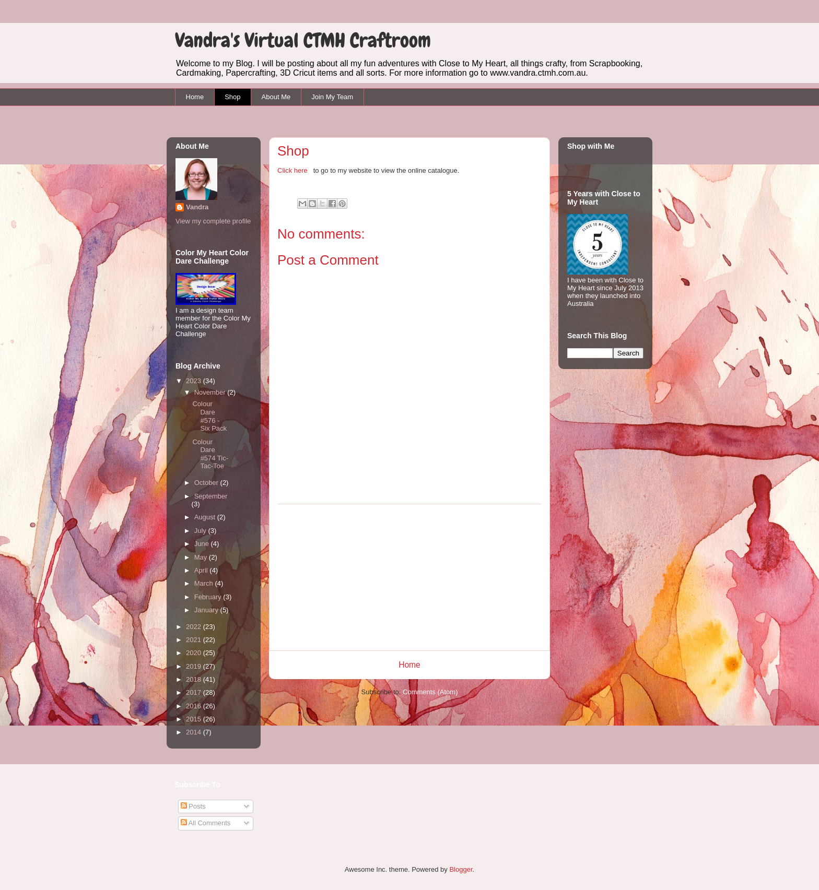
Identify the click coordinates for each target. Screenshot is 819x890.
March (204, 583)
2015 (194, 719)
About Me (276, 97)
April (202, 570)
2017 (194, 692)
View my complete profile (213, 221)
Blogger (460, 869)
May (201, 557)
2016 (194, 706)
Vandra (197, 207)
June (202, 544)
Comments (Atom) (430, 692)
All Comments (206, 823)
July (201, 531)
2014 (194, 732)
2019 (194, 666)
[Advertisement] (409, 577)
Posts (193, 806)
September (211, 496)
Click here (293, 170)
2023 (194, 381)
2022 (194, 627)
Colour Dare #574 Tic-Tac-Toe (210, 454)
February (209, 597)
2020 (194, 653)
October (207, 482)
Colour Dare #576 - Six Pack (209, 416)
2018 (194, 679)
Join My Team (332, 97)
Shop (232, 97)
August (205, 517)
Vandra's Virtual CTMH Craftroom (303, 40)
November (211, 392)
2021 (194, 640)
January (207, 610)
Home (195, 97)
